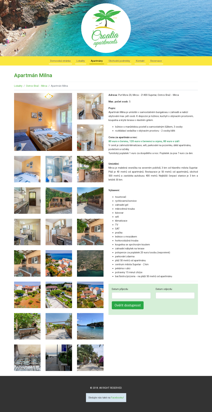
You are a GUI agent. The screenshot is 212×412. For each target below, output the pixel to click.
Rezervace (156, 60)
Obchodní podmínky (119, 60)
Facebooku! (117, 397)
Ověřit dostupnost (128, 305)
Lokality (81, 60)
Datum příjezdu (120, 289)
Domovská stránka (60, 60)
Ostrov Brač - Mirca (36, 85)
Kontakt (140, 60)
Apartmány (97, 60)
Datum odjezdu (164, 289)
